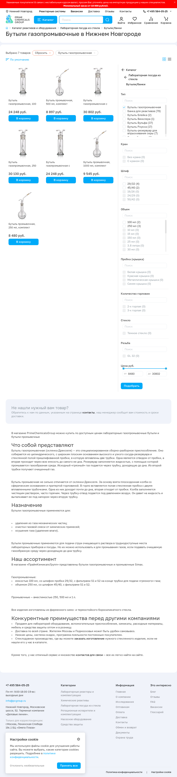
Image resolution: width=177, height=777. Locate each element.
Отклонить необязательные (27, 765)
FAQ (152, 701)
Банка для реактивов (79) (144, 111)
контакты (88, 412)
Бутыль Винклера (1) (140, 118)
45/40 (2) (133, 187)
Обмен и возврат (126, 727)
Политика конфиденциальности (124, 772)
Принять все (69, 765)
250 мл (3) (134, 226)
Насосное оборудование (76, 719)
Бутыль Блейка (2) (139, 115)
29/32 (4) (133, 183)
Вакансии (77, 11)
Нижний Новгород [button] (19, 11)
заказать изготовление (89, 638)
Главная (121, 691)
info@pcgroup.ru (16, 700)
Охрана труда (124, 737)
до (149, 373)
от (125, 373)
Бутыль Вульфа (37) (140, 122)
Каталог (45, 19)
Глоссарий (156, 712)
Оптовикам (122, 706)
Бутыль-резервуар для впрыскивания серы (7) (142, 132)
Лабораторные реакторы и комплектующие (77, 693)
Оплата (120, 712)
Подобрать (132, 386)
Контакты (126, 11)
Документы (123, 732)
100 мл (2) (134, 222)
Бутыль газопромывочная (144, 107)
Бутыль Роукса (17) (139, 126)
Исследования (125, 701)
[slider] (123, 368)
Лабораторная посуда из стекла (144, 77)
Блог (153, 691)
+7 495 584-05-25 (157, 11)
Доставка (94, 11)
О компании (123, 696)
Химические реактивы (75, 700)
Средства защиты (72, 724)
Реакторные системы (52, 11)
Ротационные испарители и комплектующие (78, 712)
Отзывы (109, 11)
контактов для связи (89, 654)
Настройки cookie (161, 772)
